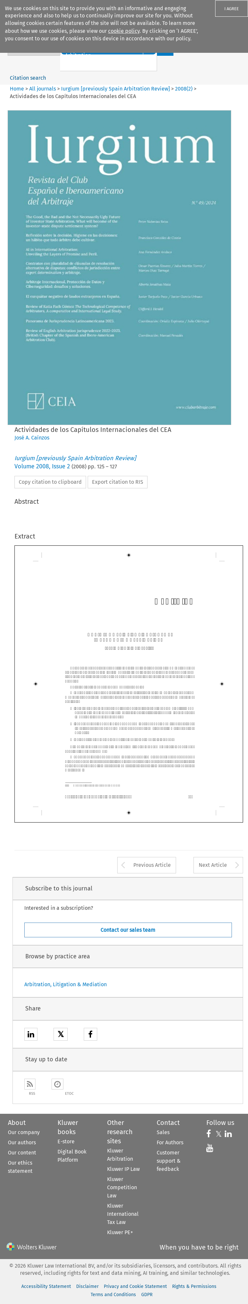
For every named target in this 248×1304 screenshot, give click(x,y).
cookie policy (124, 31)
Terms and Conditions (113, 1294)
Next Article (213, 865)
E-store (66, 1141)
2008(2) (183, 89)
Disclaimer (87, 1286)
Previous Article (152, 865)
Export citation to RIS (117, 482)
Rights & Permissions (194, 1286)
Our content (22, 1153)
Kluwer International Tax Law (123, 1214)
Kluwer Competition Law (122, 1187)
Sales (163, 1132)
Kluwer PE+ (120, 1232)
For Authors (170, 1142)
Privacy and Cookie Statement (135, 1286)
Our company (24, 1132)
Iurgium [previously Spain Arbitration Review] (115, 89)
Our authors (22, 1142)
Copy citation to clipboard (50, 482)
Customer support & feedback (169, 1161)
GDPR (146, 1294)
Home (17, 89)
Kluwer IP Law (123, 1169)
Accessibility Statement (46, 1286)
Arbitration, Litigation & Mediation (65, 984)
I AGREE (231, 8)
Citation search (28, 78)
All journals (43, 89)
